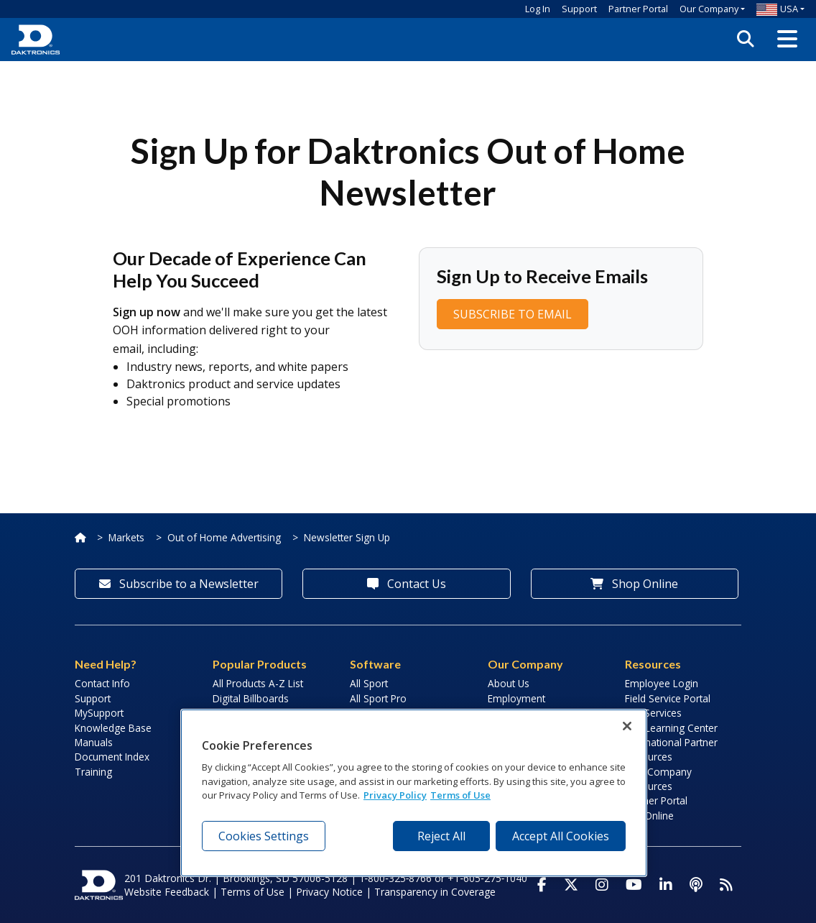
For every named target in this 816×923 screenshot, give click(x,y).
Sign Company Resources (658, 779)
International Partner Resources (671, 749)
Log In (537, 8)
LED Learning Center (671, 728)
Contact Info (102, 683)
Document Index (112, 756)
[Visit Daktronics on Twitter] (571, 885)
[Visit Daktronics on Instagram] (601, 885)
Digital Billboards (251, 698)
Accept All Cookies (560, 836)
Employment (516, 698)
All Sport (369, 683)
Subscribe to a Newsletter (179, 584)
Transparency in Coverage (435, 892)
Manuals (94, 742)
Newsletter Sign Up (347, 537)
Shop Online (634, 584)
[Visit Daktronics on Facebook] (542, 885)
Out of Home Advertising (224, 537)
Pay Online (649, 815)
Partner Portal (638, 8)
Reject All (441, 836)
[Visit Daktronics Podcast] (696, 885)
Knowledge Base (113, 728)
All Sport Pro (378, 698)
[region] (413, 793)
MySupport (99, 713)
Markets (126, 537)
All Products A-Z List (258, 683)
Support (579, 8)
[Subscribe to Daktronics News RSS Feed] (726, 885)
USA (777, 8)
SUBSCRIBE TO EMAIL (512, 314)
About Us (508, 683)
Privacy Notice (329, 892)
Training (93, 772)
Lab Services (653, 713)
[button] (787, 39)
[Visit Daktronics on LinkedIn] (665, 885)
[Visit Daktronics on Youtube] (634, 885)
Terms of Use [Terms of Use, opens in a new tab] (460, 795)
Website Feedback (166, 892)
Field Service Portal (667, 698)
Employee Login (661, 683)
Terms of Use (252, 892)
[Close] (627, 726)
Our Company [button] (709, 8)
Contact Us (406, 584)
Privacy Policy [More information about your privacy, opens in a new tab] (395, 795)
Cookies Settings (263, 836)
